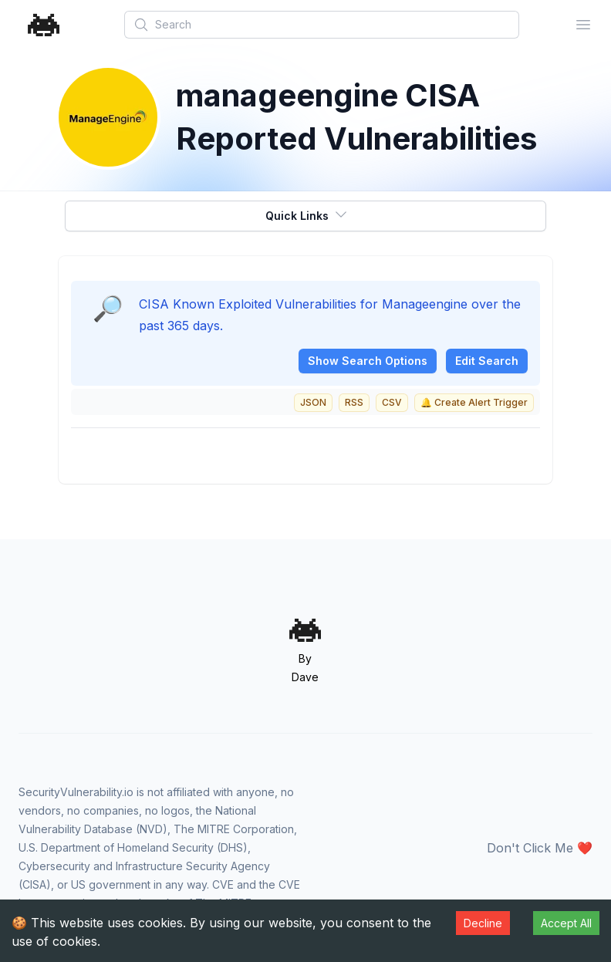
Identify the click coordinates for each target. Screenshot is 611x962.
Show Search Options (367, 360)
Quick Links (307, 214)
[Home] (44, 25)
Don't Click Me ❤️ (539, 848)
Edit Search (486, 360)
